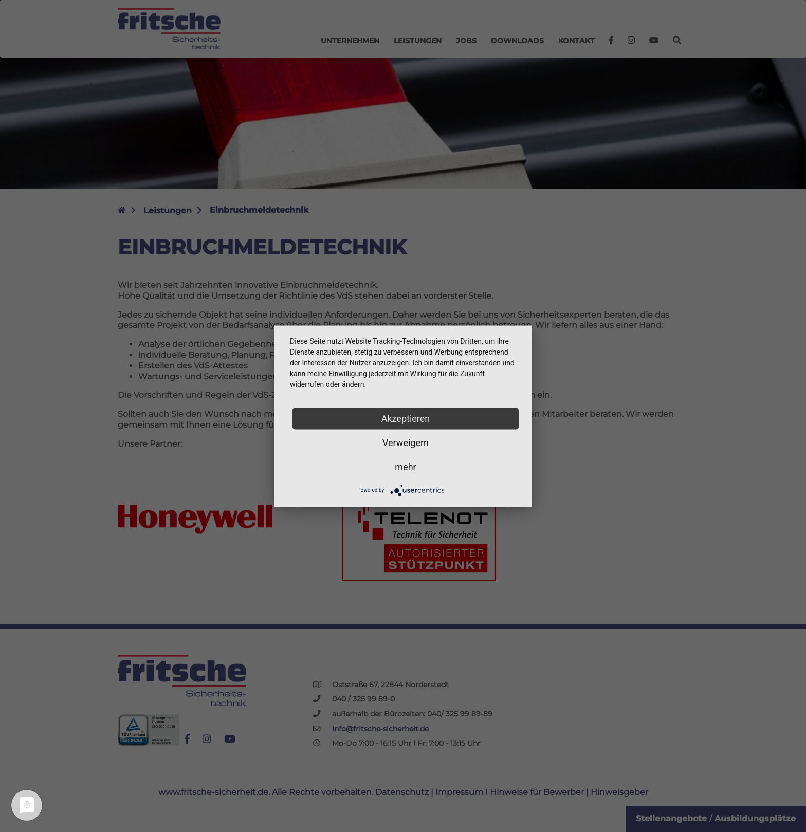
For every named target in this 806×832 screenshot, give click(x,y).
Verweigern (405, 442)
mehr (405, 466)
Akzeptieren (405, 418)
